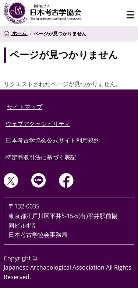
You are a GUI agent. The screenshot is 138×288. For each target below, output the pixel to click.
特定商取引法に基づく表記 (41, 157)
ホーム (16, 33)
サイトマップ (24, 107)
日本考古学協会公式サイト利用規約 (53, 140)
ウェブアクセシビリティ (38, 124)
